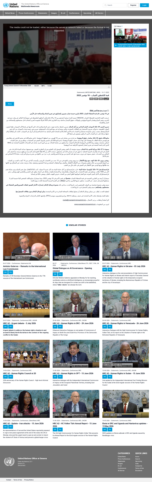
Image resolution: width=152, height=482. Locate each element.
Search (137, 459)
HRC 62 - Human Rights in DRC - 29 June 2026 (73, 323)
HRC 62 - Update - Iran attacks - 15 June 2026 (23, 423)
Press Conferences (26, 13)
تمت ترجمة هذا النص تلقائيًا (98, 110)
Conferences (74, 13)
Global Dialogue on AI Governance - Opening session (72, 269)
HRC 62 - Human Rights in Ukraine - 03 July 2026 (123, 266)
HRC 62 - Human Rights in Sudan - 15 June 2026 (123, 373)
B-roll (63, 13)
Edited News (10, 13)
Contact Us (138, 466)
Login (144, 5)
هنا (17, 191)
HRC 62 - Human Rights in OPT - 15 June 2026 (73, 373)
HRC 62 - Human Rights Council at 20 (19, 373)
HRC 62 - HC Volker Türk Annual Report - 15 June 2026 (74, 424)
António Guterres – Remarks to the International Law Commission (24, 267)
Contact (8, 480)
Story (10, 104)
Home (137, 456)
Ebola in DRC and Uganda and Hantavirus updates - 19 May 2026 (125, 424)
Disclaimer (138, 470)
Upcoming (87, 13)
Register (133, 5)
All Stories (99, 13)
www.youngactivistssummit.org (84, 204)
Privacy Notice (29, 480)
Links (137, 463)
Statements (42, 13)
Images (54, 13)
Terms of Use (139, 468)
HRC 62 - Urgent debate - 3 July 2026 (19, 323)
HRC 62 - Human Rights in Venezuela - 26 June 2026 (125, 323)
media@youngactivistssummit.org (74, 200)
